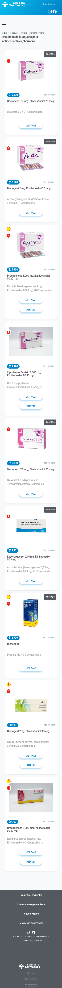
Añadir (31, 309)
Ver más (31, 125)
